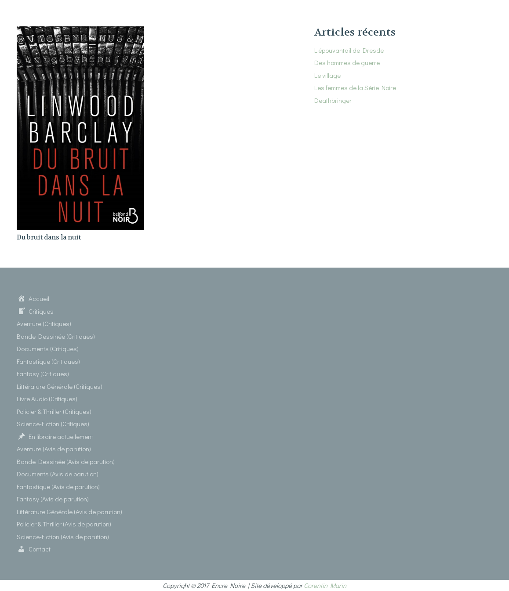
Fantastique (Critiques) (48, 361)
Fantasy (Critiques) (43, 373)
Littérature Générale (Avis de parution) (69, 511)
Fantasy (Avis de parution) (53, 498)
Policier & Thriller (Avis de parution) (64, 523)
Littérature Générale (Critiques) (59, 386)
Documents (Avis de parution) (57, 473)
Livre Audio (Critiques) (47, 398)
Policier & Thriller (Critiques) (54, 411)
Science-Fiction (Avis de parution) (63, 536)
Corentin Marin (325, 585)
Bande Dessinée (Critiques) (56, 336)
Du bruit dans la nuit (49, 237)
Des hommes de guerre (347, 62)
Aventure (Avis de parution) (54, 448)
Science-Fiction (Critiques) (53, 423)
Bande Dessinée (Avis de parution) (66, 461)
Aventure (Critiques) (44, 323)
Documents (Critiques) (48, 348)
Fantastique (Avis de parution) (58, 486)
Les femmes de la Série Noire (355, 87)
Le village (327, 75)
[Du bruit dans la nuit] (80, 31)
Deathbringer (333, 100)
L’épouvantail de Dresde (349, 50)
